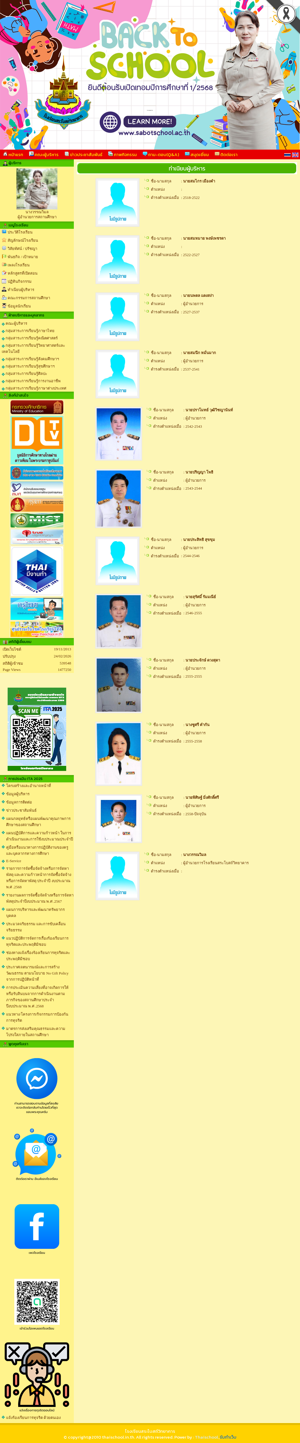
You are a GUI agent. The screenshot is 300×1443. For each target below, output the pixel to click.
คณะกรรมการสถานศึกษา (29, 298)
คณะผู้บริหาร (44, 154)
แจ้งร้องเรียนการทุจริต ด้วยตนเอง (33, 1417)
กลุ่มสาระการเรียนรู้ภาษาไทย (28, 331)
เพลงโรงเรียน (19, 265)
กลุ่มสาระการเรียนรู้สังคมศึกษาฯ (30, 359)
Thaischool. (207, 1437)
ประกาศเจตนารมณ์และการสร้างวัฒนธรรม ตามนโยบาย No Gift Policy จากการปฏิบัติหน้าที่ (37, 973)
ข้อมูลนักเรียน (19, 306)
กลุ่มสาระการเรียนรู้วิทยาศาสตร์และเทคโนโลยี (33, 348)
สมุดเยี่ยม (197, 154)
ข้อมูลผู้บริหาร (18, 794)
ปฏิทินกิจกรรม (20, 281)
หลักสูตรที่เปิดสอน (23, 273)
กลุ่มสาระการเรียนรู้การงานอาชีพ (31, 381)
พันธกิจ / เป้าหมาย (23, 257)
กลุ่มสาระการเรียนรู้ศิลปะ (24, 373)
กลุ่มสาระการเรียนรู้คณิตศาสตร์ (30, 338)
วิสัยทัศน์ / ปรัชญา (22, 248)
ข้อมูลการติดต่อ (19, 802)
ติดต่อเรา (226, 154)
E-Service (13, 861)
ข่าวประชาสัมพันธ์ (83, 154)
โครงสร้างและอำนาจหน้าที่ (28, 786)
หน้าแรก (13, 154)
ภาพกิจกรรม (122, 154)
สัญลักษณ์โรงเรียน (23, 240)
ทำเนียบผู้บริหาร (21, 289)
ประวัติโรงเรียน (20, 232)
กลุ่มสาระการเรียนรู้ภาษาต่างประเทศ (34, 388)
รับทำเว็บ (228, 1437)
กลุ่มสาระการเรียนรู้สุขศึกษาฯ (28, 366)
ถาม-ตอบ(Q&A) (161, 154)
